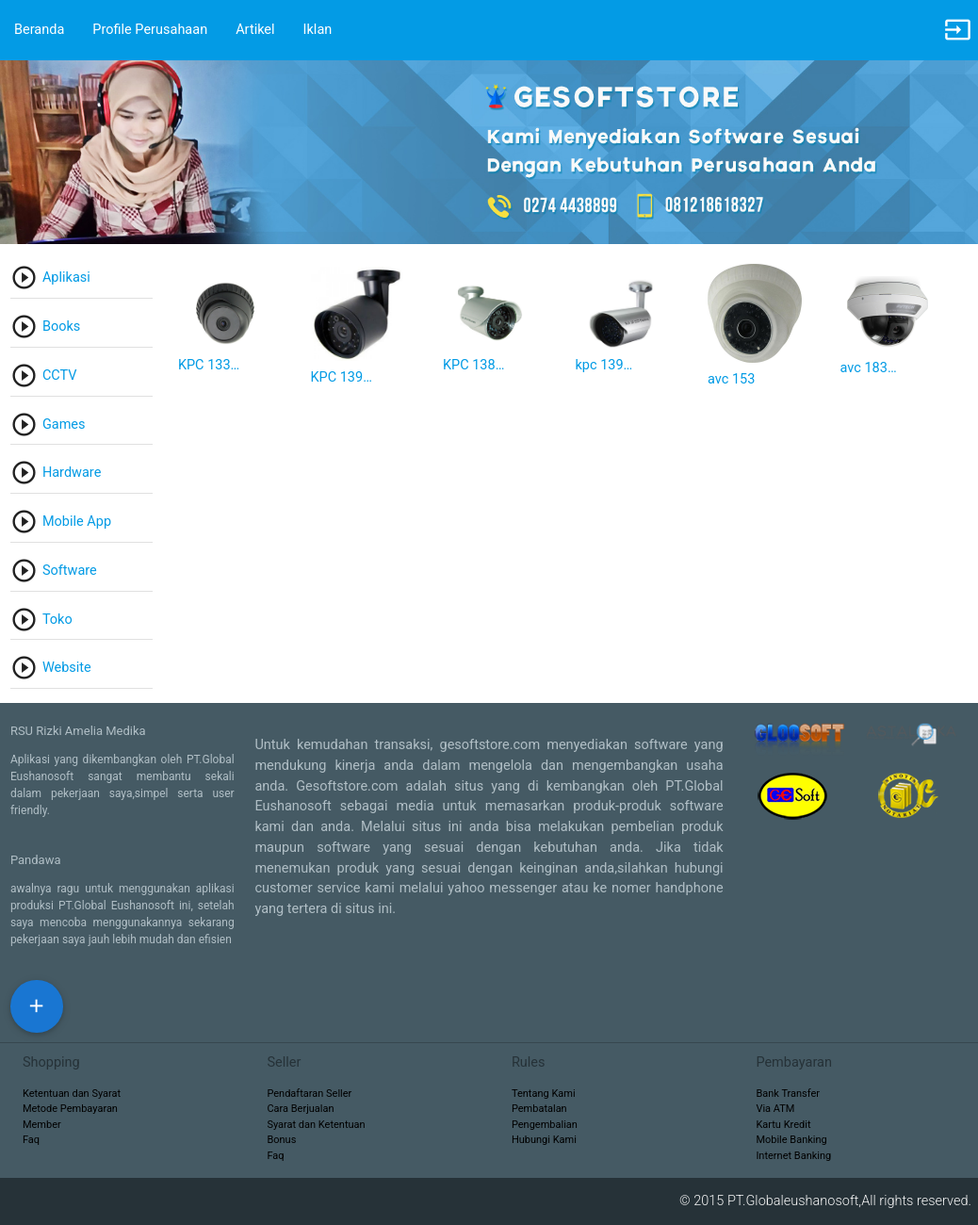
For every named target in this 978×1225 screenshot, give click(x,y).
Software (69, 571)
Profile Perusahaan (149, 30)
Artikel (255, 30)
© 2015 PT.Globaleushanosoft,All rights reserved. (828, 1201)
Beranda (39, 30)
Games (64, 424)
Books (61, 326)
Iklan (318, 30)
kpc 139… (603, 365)
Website (66, 668)
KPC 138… (473, 365)
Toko (57, 620)
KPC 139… (340, 377)
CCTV (59, 376)
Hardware (71, 473)
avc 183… (868, 368)
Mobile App (76, 522)
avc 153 (731, 379)
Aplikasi (66, 278)
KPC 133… (208, 365)
